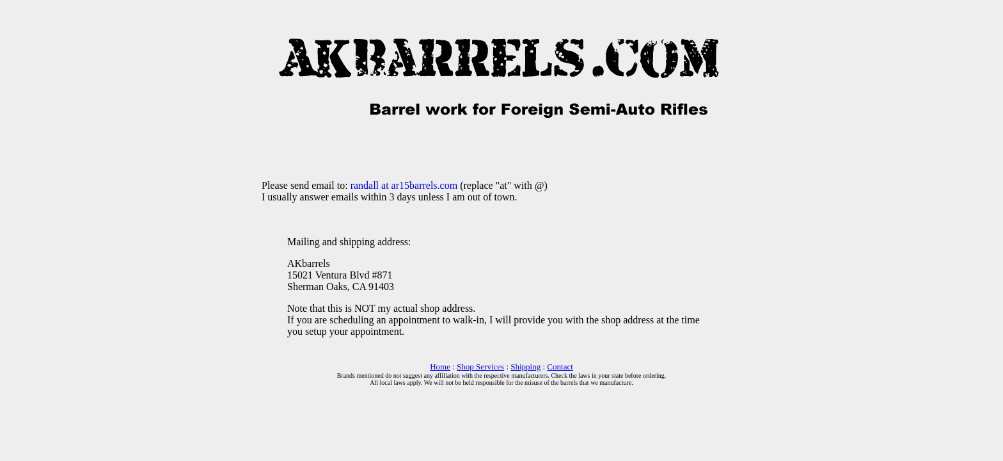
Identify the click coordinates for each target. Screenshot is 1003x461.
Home (440, 366)
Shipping (525, 366)
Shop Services (480, 366)
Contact (560, 366)
